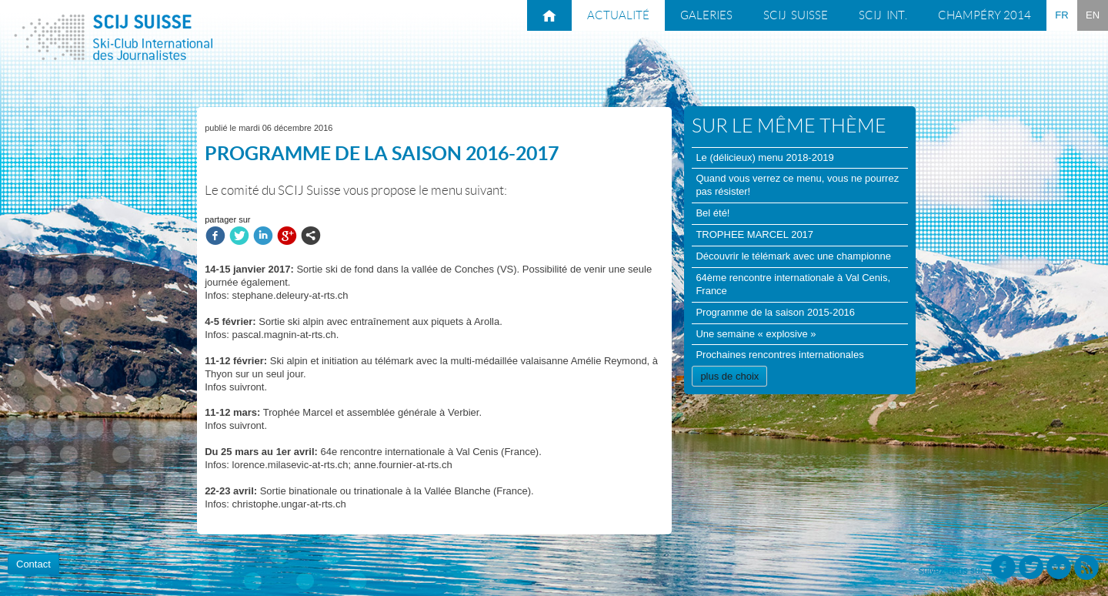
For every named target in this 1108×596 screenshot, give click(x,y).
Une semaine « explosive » (756, 334)
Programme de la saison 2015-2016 (775, 312)
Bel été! (712, 213)
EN (1093, 15)
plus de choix (729, 376)
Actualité (618, 15)
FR (1061, 15)
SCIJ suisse (795, 15)
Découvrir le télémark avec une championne (793, 256)
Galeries (706, 15)
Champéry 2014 (984, 15)
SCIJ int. (883, 15)
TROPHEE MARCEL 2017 (754, 234)
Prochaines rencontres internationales (779, 354)
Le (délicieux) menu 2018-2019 (764, 157)
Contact (33, 564)
